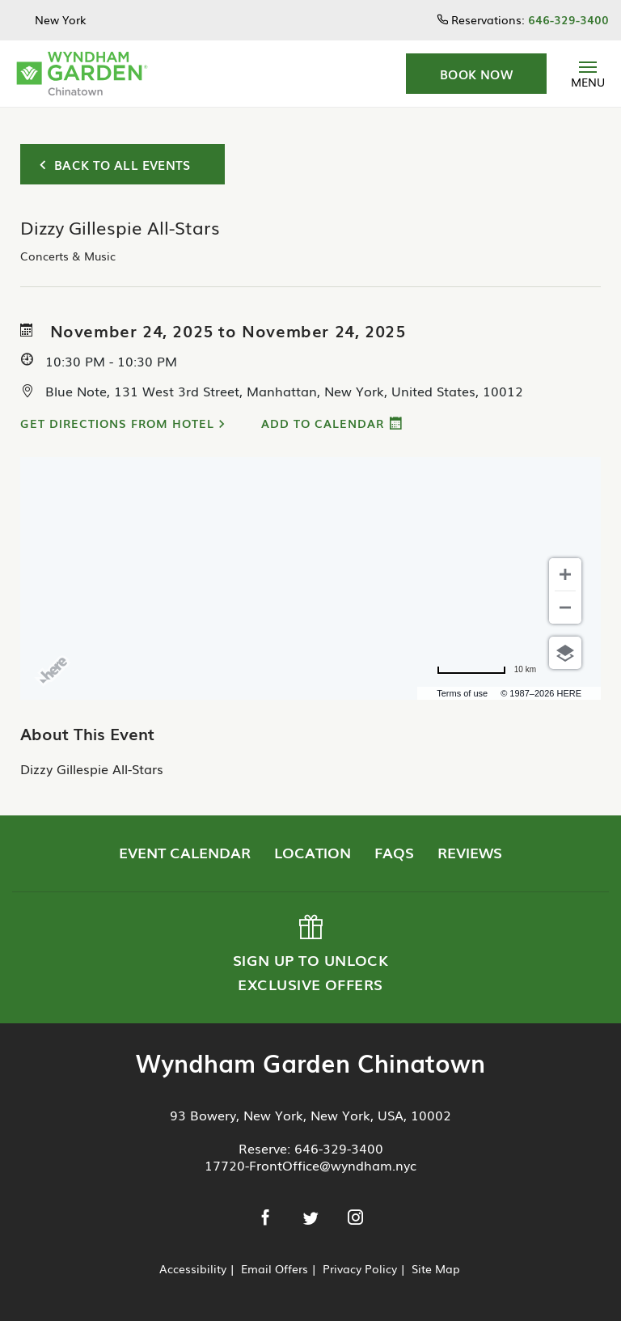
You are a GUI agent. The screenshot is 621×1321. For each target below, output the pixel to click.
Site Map (436, 1268)
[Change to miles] (486, 669)
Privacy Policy (360, 1268)
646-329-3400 (338, 1148)
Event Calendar (185, 851)
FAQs (394, 851)
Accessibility (192, 1268)
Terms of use (462, 693)
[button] (476, 73)
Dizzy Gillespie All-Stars (91, 768)
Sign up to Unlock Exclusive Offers (309, 954)
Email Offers (274, 1268)
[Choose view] (565, 653)
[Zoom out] (565, 607)
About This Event (87, 733)
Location (312, 851)
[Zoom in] (565, 574)
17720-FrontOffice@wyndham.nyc (310, 1165)
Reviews (469, 851)
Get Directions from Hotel (117, 423)
